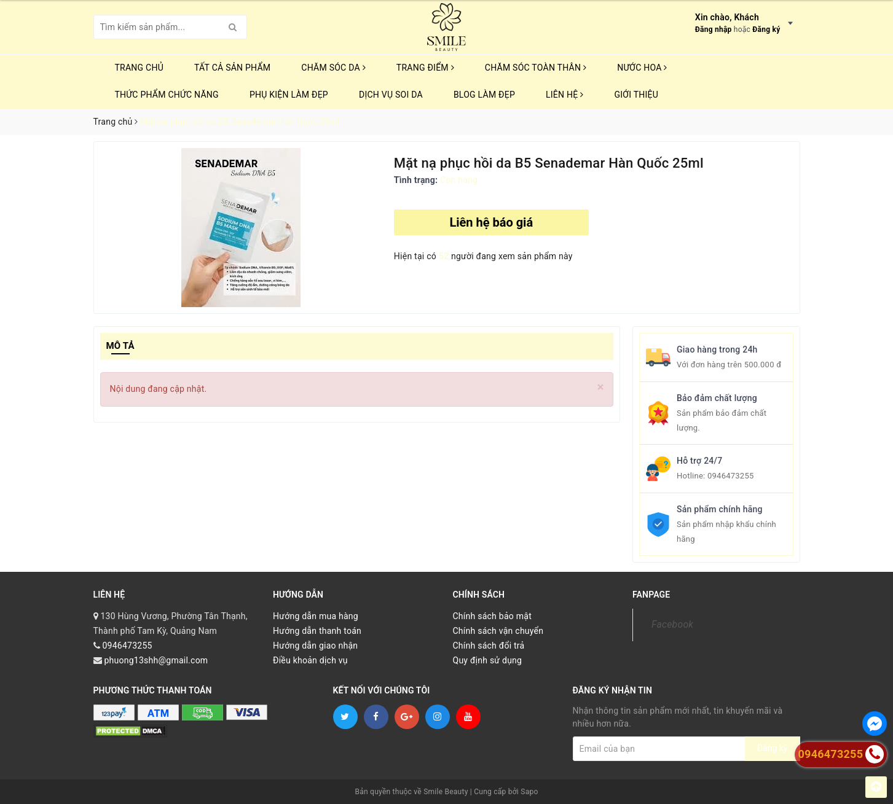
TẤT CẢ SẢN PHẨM (232, 67)
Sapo (529, 791)
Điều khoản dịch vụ (310, 660)
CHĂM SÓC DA (333, 67)
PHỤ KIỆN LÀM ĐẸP (289, 95)
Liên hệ (564, 95)
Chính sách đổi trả (489, 645)
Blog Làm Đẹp (484, 95)
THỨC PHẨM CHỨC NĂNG (167, 95)
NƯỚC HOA (642, 67)
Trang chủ (139, 67)
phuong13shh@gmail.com (156, 660)
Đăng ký (766, 29)
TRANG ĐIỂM (425, 67)
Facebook (672, 624)
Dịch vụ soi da (391, 95)
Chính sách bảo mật (492, 616)
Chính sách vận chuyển (498, 631)
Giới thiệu (636, 95)
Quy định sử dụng (487, 660)
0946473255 (730, 475)
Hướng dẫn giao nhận (315, 645)
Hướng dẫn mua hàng (315, 616)
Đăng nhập (713, 29)
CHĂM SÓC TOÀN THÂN (535, 67)
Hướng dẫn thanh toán (317, 631)
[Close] (600, 387)
